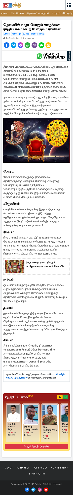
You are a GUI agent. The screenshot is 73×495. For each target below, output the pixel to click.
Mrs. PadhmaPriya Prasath (50, 430)
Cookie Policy (59, 468)
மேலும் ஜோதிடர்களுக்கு (36, 446)
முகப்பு (4, 13)
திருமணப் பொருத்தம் (38, 13)
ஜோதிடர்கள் (17, 13)
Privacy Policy (36, 474)
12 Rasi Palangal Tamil (33, 33)
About (9, 468)
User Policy (40, 468)
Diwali (7, 33)
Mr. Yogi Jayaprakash (31, 428)
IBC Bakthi (36, 484)
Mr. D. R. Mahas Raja (12, 427)
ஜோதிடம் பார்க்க (19, 397)
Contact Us (23, 468)
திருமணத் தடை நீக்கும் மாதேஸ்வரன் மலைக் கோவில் (45, 264)
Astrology (16, 33)
